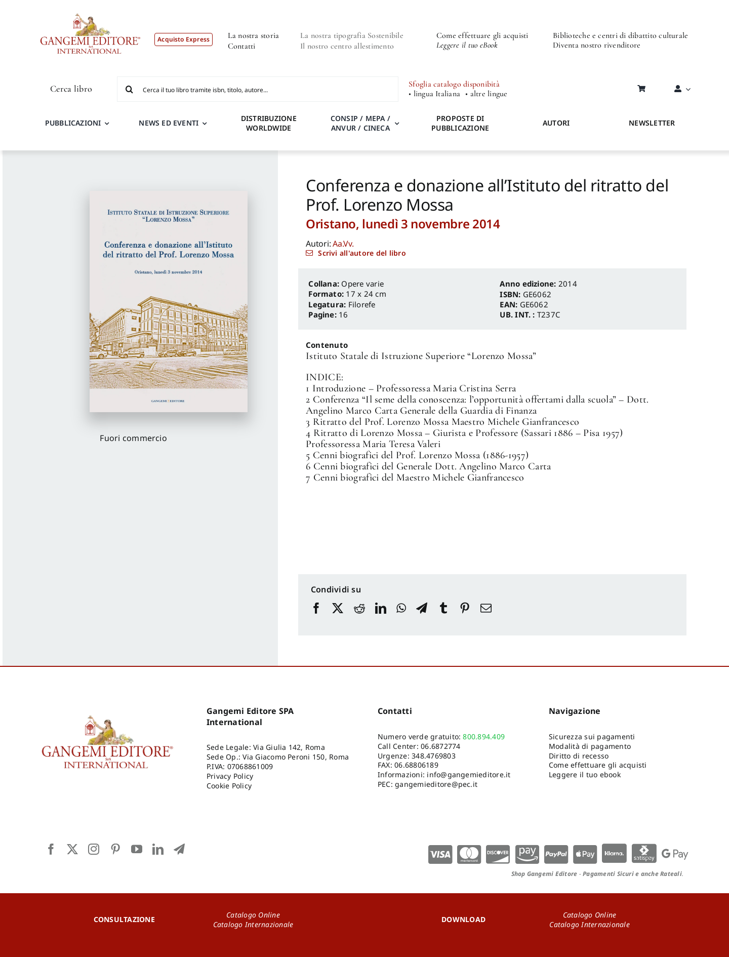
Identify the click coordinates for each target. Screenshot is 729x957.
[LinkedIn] (380, 617)
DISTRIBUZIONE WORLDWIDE (269, 123)
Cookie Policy (229, 785)
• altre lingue (486, 94)
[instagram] (93, 849)
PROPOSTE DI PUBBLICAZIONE (460, 123)
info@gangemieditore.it (468, 774)
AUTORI (556, 123)
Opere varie (362, 283)
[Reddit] (359, 617)
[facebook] (51, 849)
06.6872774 (440, 746)
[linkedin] (158, 849)
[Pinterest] (464, 617)
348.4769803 (434, 756)
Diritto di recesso (579, 756)
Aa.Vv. (343, 243)
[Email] (486, 617)
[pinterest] (115, 849)
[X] (337, 617)
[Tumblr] (443, 617)
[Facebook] (316, 617)
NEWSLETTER (652, 123)
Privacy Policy (230, 776)
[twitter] (72, 849)
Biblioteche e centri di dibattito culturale (620, 35)
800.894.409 (484, 736)
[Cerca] (129, 89)
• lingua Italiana (434, 94)
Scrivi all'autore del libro (362, 253)
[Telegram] (421, 617)
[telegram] (179, 849)
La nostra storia (253, 35)
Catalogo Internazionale (253, 924)
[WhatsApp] (401, 617)
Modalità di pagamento (590, 746)
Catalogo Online (253, 915)
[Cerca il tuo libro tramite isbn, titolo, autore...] (257, 89)
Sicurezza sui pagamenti (592, 736)
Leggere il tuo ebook (585, 774)
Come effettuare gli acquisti (482, 35)
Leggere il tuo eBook (467, 45)
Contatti (242, 46)
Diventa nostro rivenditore (596, 45)
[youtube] (136, 849)
